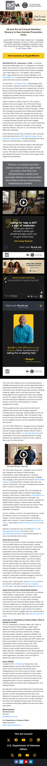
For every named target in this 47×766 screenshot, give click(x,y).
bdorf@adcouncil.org (10, 716)
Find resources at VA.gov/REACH (23, 56)
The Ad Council (23, 734)
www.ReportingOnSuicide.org (13, 534)
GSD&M (18, 664)
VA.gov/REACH (8, 77)
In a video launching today (30, 433)
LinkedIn (6, 586)
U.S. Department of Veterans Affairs (23, 747)
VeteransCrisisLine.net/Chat (28, 523)
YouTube (39, 586)
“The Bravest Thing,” (20, 83)
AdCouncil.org (32, 581)
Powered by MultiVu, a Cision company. (8, 764)
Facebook (26, 584)
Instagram (34, 584)
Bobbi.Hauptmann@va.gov (12, 725)
